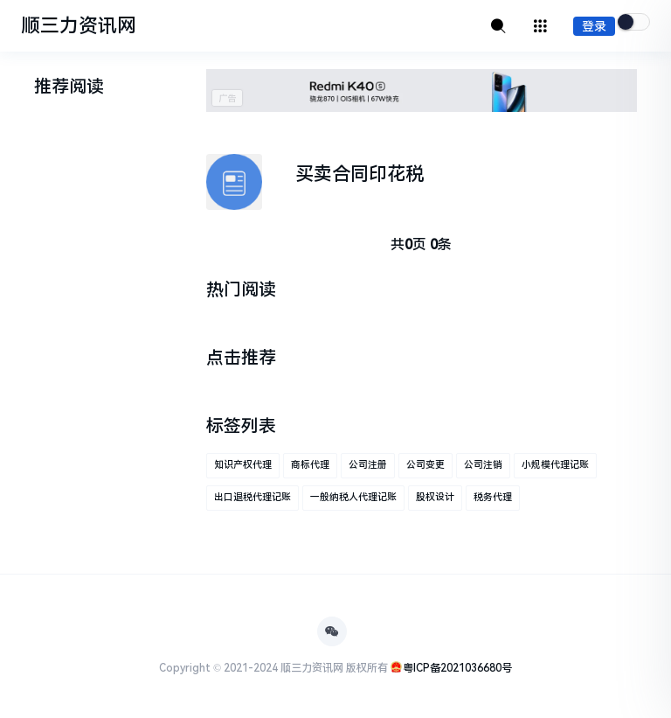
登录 (594, 26)
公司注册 (368, 465)
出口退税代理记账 (252, 497)
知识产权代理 (243, 465)
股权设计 (435, 497)
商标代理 (310, 465)
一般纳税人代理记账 (353, 497)
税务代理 (493, 497)
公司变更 (425, 465)
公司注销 (483, 465)
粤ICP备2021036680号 (457, 668)
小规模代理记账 (555, 465)
